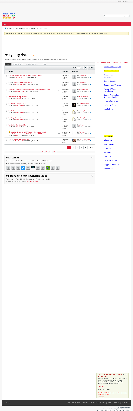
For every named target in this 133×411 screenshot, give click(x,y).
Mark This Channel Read (49, 152)
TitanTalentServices (32, 181)
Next (91, 147)
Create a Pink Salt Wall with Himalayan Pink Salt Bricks (25, 75)
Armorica (17, 135)
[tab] (8, 63)
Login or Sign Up (123, 1)
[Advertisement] (34, 6)
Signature (100, 386)
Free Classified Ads (31, 28)
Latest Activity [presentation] (18, 64)
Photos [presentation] (43, 64)
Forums (102, 403)
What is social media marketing (23, 82)
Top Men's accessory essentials (18, 97)
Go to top (125, 403)
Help (68, 403)
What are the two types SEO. (17, 104)
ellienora (17, 126)
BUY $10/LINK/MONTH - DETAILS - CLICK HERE (113, 62)
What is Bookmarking (15, 111)
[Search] (114, 16)
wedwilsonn (18, 77)
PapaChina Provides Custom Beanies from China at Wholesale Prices (29, 89)
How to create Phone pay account (19, 139)
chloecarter (82, 75)
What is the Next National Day (18, 125)
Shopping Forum (18, 28)
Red (8, 403)
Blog (109, 403)
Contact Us (76, 403)
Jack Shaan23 (19, 84)
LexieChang (82, 82)
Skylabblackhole (84, 104)
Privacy (85, 403)
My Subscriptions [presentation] (32, 64)
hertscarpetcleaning (85, 139)
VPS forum (93, 403)
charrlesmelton (83, 97)
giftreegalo (18, 98)
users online (27, 161)
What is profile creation (15, 118)
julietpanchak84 (19, 91)
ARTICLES (116, 403)
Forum (10, 28)
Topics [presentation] (8, 64)
